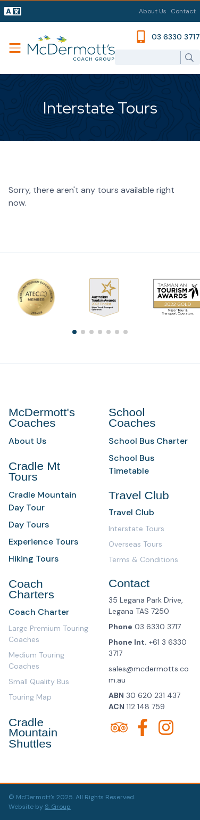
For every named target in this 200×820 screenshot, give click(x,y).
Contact (183, 11)
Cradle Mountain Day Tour (43, 501)
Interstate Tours (136, 528)
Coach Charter (39, 612)
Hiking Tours (34, 558)
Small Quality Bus (39, 681)
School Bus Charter (148, 440)
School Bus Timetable (131, 464)
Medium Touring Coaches (36, 660)
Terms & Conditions (143, 559)
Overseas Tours (135, 544)
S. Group (58, 806)
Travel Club (131, 512)
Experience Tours (43, 541)
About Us (152, 11)
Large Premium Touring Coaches (48, 633)
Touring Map (30, 697)
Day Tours (29, 524)
